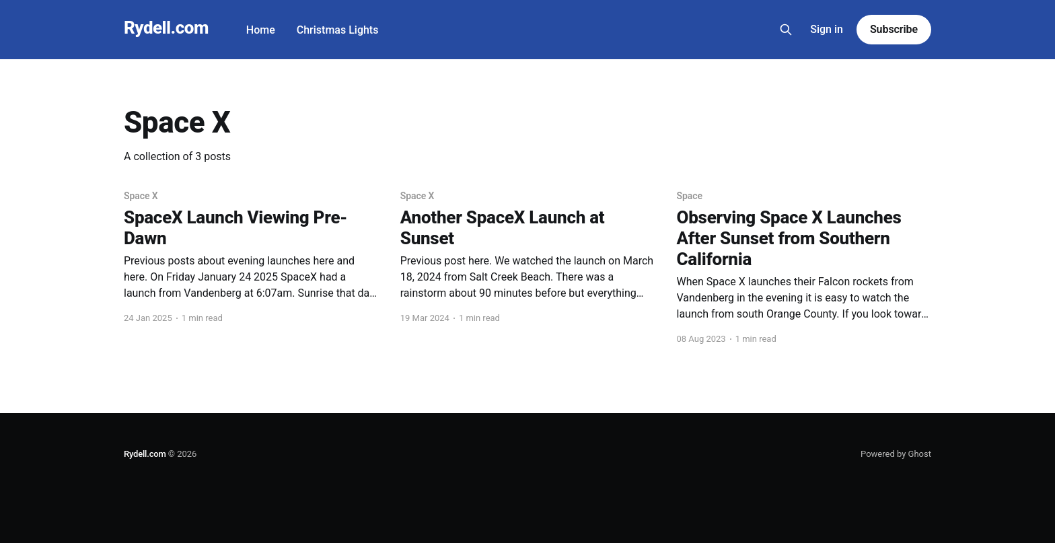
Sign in (826, 29)
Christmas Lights (338, 30)
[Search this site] (786, 29)
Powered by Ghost (896, 454)
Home (260, 30)
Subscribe (894, 29)
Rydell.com (166, 28)
